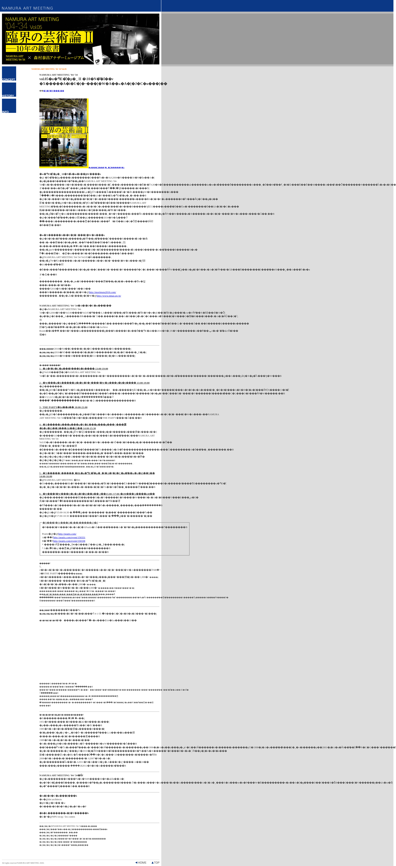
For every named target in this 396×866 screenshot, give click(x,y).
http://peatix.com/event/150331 (69, 537)
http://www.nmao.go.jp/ (109, 295)
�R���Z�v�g (9, 73)
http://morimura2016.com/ (102, 292)
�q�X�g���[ (9, 90)
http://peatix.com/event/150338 (69, 540)
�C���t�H (9, 106)
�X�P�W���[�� (53, 91)
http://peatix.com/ (67, 533)
